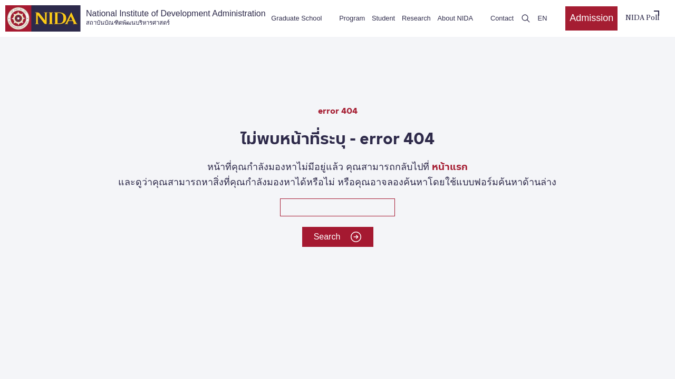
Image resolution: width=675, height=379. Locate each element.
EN (542, 18)
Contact (502, 18)
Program (352, 18)
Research (416, 18)
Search (338, 237)
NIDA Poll (642, 18)
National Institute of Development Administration (176, 17)
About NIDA (456, 18)
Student (383, 18)
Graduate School (296, 18)
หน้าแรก (450, 166)
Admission (591, 18)
